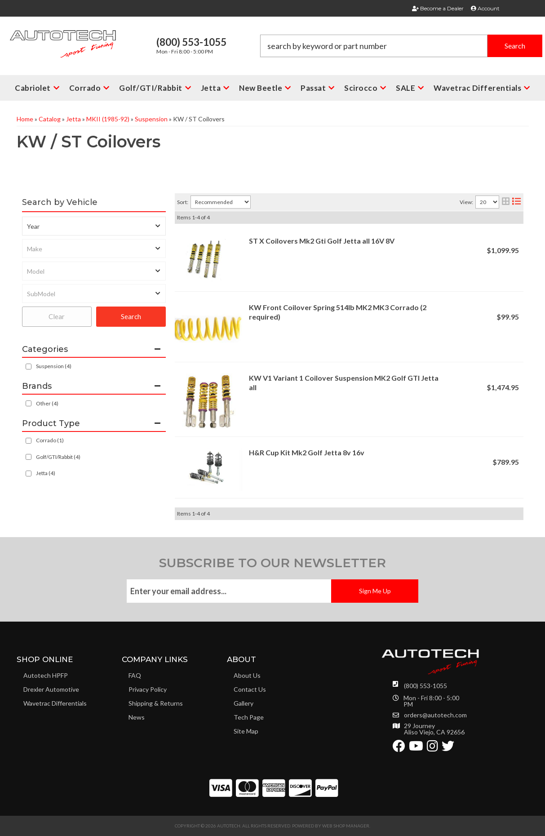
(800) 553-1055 (425, 685)
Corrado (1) (50, 440)
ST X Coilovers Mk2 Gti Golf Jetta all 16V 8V (321, 240)
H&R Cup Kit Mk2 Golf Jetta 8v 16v (306, 452)
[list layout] (516, 202)
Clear (57, 316)
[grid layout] (505, 202)
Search (131, 316)
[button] (401, 46)
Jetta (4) (45, 473)
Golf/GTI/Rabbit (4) (58, 457)
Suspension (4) (53, 366)
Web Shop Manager (345, 825)
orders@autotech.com (435, 715)
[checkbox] (28, 403)
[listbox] (94, 226)
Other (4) (47, 403)
